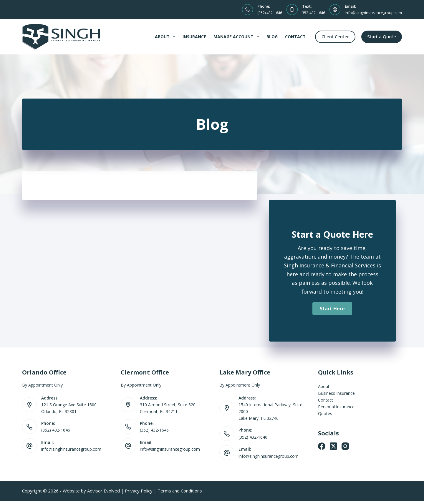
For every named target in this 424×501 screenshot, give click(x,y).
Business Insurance (336, 393)
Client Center (335, 36)
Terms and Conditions (180, 491)
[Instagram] (345, 446)
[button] (332, 308)
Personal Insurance (336, 407)
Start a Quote (381, 36)
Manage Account (237, 36)
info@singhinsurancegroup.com (373, 12)
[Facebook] (321, 446)
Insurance (194, 36)
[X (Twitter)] (333, 446)
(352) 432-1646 (269, 12)
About (166, 36)
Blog (272, 36)
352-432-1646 (313, 12)
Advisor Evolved (103, 491)
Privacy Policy (139, 491)
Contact (295, 36)
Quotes (325, 413)
